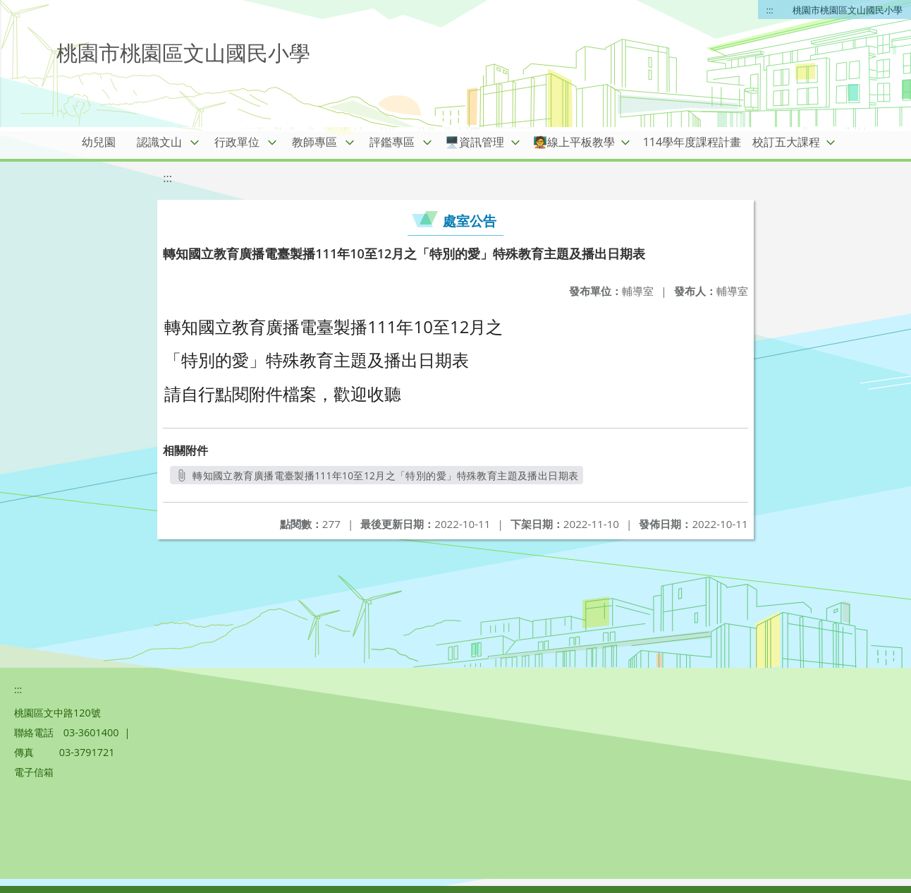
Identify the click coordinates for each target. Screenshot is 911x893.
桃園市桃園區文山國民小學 (848, 10)
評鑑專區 (392, 142)
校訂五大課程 (786, 142)
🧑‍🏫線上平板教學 (574, 142)
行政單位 (236, 142)
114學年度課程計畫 (692, 142)
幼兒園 (99, 142)
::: (770, 10)
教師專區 (314, 142)
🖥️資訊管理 (474, 142)
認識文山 (159, 142)
